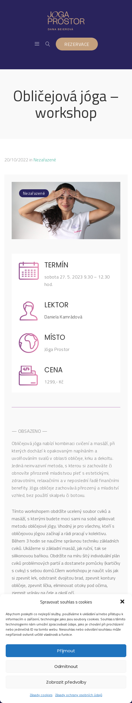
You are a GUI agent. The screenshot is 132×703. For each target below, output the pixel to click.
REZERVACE (76, 44)
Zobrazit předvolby (66, 682)
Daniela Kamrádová (63, 316)
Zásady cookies (41, 695)
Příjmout (66, 651)
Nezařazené (45, 159)
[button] (122, 602)
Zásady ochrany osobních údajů (78, 695)
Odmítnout (66, 666)
